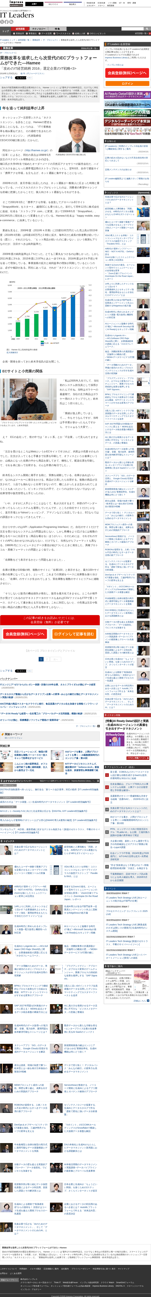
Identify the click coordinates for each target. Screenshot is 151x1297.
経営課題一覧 (23, 40)
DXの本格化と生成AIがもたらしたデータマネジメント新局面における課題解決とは (80, 1147)
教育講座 (110, 5)
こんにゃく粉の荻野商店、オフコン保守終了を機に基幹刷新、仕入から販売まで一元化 (30, 767)
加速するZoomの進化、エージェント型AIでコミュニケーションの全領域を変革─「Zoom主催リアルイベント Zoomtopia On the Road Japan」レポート (81, 893)
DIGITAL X (120, 1286)
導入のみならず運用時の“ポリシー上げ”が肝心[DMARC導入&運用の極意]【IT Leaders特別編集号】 (49, 820)
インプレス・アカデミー (30, 1289)
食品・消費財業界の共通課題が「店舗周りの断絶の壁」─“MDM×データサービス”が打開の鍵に (81, 949)
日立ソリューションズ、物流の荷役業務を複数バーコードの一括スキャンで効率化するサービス (30, 754)
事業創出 (33, 33)
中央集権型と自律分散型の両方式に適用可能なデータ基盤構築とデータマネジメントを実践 (30, 1147)
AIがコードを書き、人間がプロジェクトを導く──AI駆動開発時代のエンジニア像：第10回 (82, 754)
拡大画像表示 (12, 352)
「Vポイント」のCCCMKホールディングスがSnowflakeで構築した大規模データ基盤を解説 (80, 1127)
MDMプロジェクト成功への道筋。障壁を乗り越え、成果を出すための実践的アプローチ (30, 1088)
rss (11, 22)
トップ (5, 31)
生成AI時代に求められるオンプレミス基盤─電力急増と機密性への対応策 (30, 929)
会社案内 (65, 1269)
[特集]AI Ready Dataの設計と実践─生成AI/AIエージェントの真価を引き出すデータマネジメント (127, 724)
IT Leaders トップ (7, 40)
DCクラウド (53, 4)
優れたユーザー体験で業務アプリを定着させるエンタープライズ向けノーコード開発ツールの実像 (30, 869)
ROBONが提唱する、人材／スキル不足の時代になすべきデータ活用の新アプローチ (30, 1108)
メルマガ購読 (35, 1269)
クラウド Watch (107, 1282)
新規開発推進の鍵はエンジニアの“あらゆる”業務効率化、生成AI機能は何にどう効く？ (80, 1048)
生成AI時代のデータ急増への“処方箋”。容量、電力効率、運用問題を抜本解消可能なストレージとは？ (31, 1028)
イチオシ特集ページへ (137, 758)
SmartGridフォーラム (125, 1282)
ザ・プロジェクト (50, 40)
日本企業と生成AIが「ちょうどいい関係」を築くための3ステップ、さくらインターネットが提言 (80, 1187)
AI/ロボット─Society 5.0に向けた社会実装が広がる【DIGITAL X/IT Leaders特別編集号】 (44, 811)
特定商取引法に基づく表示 (104, 1269)
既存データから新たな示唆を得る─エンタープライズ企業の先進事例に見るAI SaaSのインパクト (80, 1028)
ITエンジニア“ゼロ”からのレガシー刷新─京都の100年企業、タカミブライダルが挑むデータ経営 (47, 684)
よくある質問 (15, 1273)
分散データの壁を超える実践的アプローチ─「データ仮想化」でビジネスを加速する (30, 1167)
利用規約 (23, 1269)
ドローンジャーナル (135, 1286)
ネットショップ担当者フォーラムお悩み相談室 (70, 1286)
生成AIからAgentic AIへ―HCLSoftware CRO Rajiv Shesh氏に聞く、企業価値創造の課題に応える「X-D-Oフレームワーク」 (119, 341)
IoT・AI (122, 3)
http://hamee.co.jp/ (36, 150)
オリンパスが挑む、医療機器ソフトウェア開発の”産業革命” (29, 720)
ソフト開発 (112, 3)
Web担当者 (91, 3)
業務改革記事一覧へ (89, 48)
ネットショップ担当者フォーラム (34, 1286)
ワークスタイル (63, 33)
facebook (7, 22)
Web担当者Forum (70, 1282)
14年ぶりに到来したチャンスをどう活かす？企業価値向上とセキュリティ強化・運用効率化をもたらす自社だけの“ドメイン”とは (119, 289)
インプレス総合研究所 (89, 1282)
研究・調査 (131, 3)
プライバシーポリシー (80, 1269)
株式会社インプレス (28, 1279)
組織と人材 (80, 33)
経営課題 (20, 29)
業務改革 (20, 33)
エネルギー (91, 5)
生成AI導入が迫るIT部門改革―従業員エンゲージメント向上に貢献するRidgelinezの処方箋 (80, 909)
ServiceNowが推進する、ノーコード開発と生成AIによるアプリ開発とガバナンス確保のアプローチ (80, 1088)
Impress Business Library (116, 57)
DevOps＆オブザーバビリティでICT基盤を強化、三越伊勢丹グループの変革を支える (30, 1127)
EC (6, 738)
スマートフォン (15, 738)
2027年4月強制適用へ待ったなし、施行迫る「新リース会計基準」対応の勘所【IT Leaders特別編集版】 (49, 791)
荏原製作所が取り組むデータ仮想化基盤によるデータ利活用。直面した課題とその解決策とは (30, 1187)
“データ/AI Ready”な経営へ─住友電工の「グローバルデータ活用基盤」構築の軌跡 (41, 713)
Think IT (57, 1282)
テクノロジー (38, 29)
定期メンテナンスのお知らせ (118, 169)
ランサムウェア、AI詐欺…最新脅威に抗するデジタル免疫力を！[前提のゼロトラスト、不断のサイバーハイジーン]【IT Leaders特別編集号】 (50, 831)
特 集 (57, 29)
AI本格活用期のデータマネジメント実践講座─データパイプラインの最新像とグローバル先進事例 (80, 1167)
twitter (2, 22)
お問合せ (4, 1273)
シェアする (6, 77)
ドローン (101, 5)
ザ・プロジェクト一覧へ (88, 726)
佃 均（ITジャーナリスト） (32, 73)
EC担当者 (101, 3)
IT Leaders (17, 15)
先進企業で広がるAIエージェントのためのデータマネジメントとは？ (30, 850)
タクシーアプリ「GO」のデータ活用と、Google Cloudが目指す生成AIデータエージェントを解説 (31, 1048)
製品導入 (72, 4)
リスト (29, 78)
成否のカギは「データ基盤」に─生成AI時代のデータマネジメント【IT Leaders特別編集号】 (46, 802)
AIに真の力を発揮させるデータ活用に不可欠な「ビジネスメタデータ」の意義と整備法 (80, 1008)
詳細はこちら (140, 1001)
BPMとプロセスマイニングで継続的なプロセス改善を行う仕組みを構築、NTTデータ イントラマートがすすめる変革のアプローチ (119, 400)
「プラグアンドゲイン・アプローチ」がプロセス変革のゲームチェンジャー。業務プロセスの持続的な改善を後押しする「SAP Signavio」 (80, 972)
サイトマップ (123, 1269)
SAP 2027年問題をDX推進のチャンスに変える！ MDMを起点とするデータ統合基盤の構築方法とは (31, 1008)
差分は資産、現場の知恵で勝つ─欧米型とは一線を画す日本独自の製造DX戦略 (30, 1068)
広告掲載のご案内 (51, 1269)
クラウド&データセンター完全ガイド (36, 1282)
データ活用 (46, 33)
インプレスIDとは (115, 65)
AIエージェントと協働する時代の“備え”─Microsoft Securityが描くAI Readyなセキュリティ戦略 (80, 929)
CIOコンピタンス (98, 33)
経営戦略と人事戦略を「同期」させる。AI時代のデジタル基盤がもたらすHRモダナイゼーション (80, 850)
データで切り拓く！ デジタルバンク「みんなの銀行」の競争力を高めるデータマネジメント (81, 1068)
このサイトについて (8, 1269)
